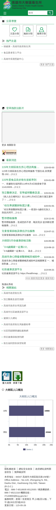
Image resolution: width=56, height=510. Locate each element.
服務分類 (41, 33)
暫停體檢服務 (9, 218)
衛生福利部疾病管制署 (15, 343)
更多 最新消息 (47, 278)
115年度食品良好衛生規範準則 (19, 179)
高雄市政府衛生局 (13, 293)
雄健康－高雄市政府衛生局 (17, 46)
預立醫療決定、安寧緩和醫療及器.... (22, 192)
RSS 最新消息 (32, 278)
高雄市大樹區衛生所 (28, 5)
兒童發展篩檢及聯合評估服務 (18, 231)
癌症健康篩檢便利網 (14, 337)
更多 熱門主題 (47, 64)
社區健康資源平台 (12, 269)
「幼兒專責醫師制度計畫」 (17, 205)
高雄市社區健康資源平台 (16, 312)
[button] (50, 13)
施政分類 (28, 33)
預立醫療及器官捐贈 (14, 299)
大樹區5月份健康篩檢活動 (16, 240)
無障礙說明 (20, 472)
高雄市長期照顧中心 (14, 59)
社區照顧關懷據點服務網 (16, 330)
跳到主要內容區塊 (1, 1)
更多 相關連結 (47, 349)
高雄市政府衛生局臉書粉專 (17, 324)
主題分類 (14, 33)
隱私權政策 (10, 469)
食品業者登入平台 (13, 52)
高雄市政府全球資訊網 (15, 305)
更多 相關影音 (9, 145)
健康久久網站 (10, 318)
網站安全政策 (25, 469)
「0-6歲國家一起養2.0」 (15, 247)
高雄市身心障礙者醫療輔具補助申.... (22, 256)
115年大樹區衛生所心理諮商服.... (20, 167)
